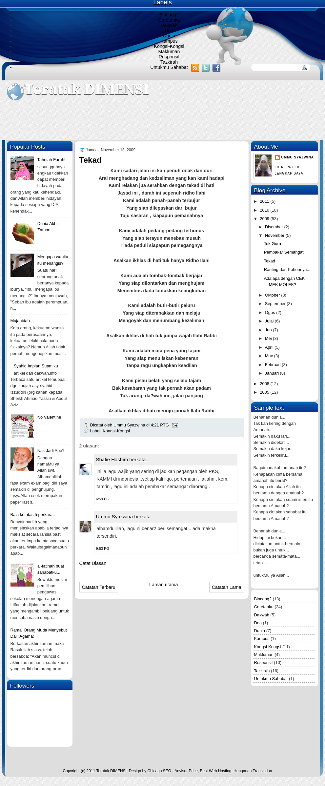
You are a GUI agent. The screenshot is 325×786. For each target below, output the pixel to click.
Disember (274, 226)
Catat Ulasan (93, 563)
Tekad (269, 261)
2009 (265, 218)
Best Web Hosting (216, 771)
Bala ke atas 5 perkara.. (32, 514)
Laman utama (163, 584)
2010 (265, 210)
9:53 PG (102, 548)
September (276, 303)
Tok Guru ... (275, 243)
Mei (269, 338)
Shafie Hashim (112, 459)
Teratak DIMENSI (86, 89)
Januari (272, 373)
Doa (169, 30)
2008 (265, 383)
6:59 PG (102, 499)
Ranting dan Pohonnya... (287, 269)
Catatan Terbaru (98, 587)
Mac (269, 355)
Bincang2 (169, 14)
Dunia (169, 35)
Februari (273, 364)
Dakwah (169, 25)
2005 (265, 392)
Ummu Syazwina (114, 516)
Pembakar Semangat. (284, 252)
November (275, 235)
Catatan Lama (226, 587)
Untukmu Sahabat (169, 67)
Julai (270, 321)
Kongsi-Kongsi (169, 46)
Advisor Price (186, 771)
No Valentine (49, 417)
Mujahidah (20, 320)
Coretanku (169, 20)
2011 (265, 201)
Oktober (273, 295)
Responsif (169, 56)
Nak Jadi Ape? (51, 450)
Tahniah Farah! (51, 159)
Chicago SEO (159, 771)
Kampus (168, 41)
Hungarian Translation (253, 771)
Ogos (270, 312)
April (269, 347)
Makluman (169, 51)
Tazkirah (169, 62)
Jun (269, 329)
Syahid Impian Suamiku (36, 365)
